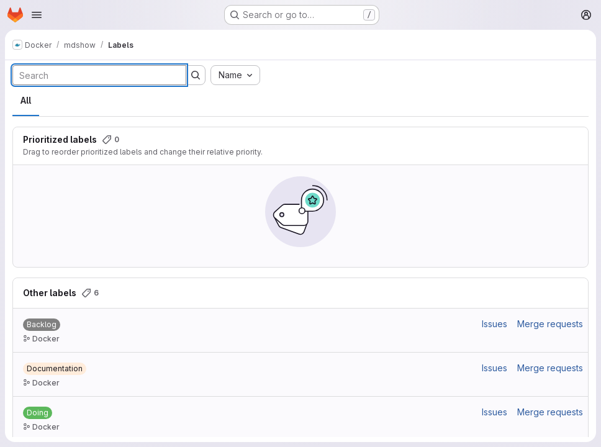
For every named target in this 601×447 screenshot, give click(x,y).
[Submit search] (196, 75)
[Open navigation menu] (37, 15)
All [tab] (25, 100)
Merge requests (550, 323)
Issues (494, 323)
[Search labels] (99, 75)
